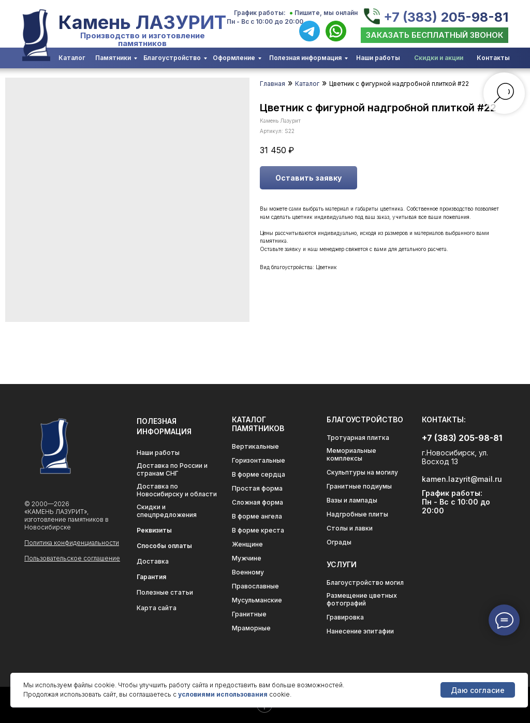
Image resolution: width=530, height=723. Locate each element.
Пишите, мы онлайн (326, 13)
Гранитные (249, 614)
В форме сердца (258, 474)
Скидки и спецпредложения (167, 511)
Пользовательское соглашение (72, 558)
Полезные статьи (165, 592)
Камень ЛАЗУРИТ (142, 22)
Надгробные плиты (357, 514)
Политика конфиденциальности (71, 543)
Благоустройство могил (365, 582)
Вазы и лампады (352, 500)
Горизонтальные (258, 460)
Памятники (113, 58)
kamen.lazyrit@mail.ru (462, 479)
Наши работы (378, 58)
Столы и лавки (350, 528)
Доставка (153, 561)
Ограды (339, 542)
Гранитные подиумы (359, 486)
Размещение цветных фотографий (362, 599)
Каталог (71, 58)
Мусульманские (257, 600)
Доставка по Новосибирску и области (177, 490)
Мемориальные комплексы (351, 454)
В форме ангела (257, 516)
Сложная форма (257, 502)
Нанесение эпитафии (360, 631)
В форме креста (258, 530)
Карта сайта (156, 608)
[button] (434, 35)
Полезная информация (305, 58)
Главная (272, 83)
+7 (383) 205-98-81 (446, 17)
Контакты (493, 58)
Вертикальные (255, 446)
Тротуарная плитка (358, 437)
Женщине (247, 544)
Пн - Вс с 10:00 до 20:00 (265, 21)
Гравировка (345, 617)
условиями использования (223, 694)
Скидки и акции (438, 58)
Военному (248, 572)
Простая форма (257, 488)
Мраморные (251, 628)
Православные (255, 586)
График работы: (260, 13)
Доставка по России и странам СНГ (172, 469)
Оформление (234, 58)
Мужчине (246, 558)
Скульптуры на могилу (362, 472)
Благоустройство (172, 58)
